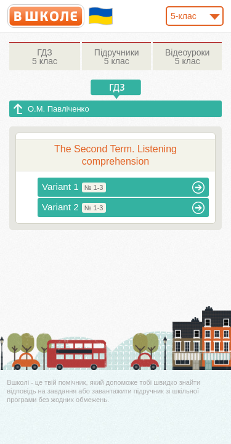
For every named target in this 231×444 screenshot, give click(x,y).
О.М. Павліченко (58, 108)
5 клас (44, 56)
